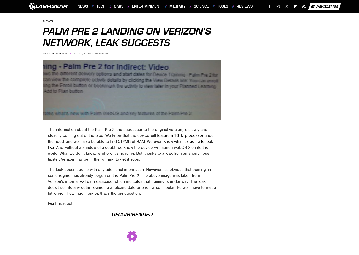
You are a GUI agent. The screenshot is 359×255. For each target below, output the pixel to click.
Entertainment (146, 6)
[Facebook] (269, 6)
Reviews (245, 6)
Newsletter (324, 7)
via (51, 203)
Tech (101, 6)
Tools (222, 6)
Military (177, 6)
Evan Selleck (57, 53)
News (83, 6)
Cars (118, 6)
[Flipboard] (295, 6)
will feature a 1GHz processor (176, 135)
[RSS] (304, 6)
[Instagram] (278, 6)
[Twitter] (286, 6)
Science (201, 6)
